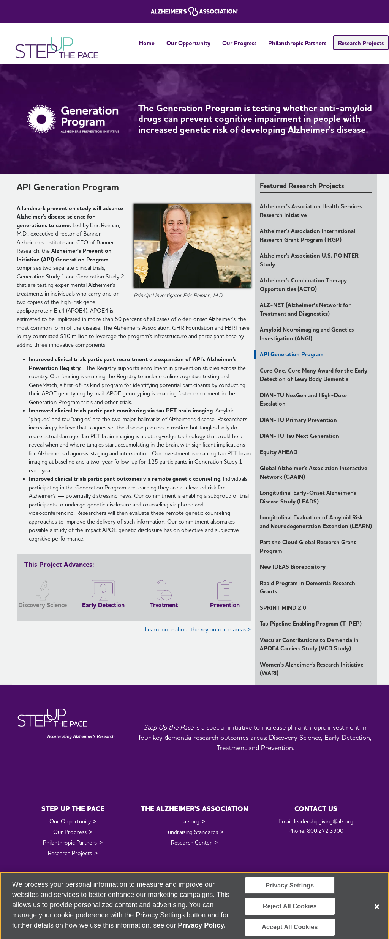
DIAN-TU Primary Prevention (298, 420)
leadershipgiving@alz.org (323, 821)
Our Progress (239, 43)
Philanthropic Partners (297, 43)
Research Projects (361, 43)
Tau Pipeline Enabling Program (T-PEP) (311, 623)
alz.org (191, 821)
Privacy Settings (290, 889)
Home (147, 43)
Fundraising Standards (191, 832)
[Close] (376, 911)
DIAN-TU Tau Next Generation (299, 436)
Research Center (191, 842)
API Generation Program (292, 354)
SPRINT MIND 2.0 (283, 607)
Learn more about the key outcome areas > (198, 629)
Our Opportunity (188, 43)
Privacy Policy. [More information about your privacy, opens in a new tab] (202, 929)
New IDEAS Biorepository (293, 566)
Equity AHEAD (278, 452)
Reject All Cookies (290, 910)
